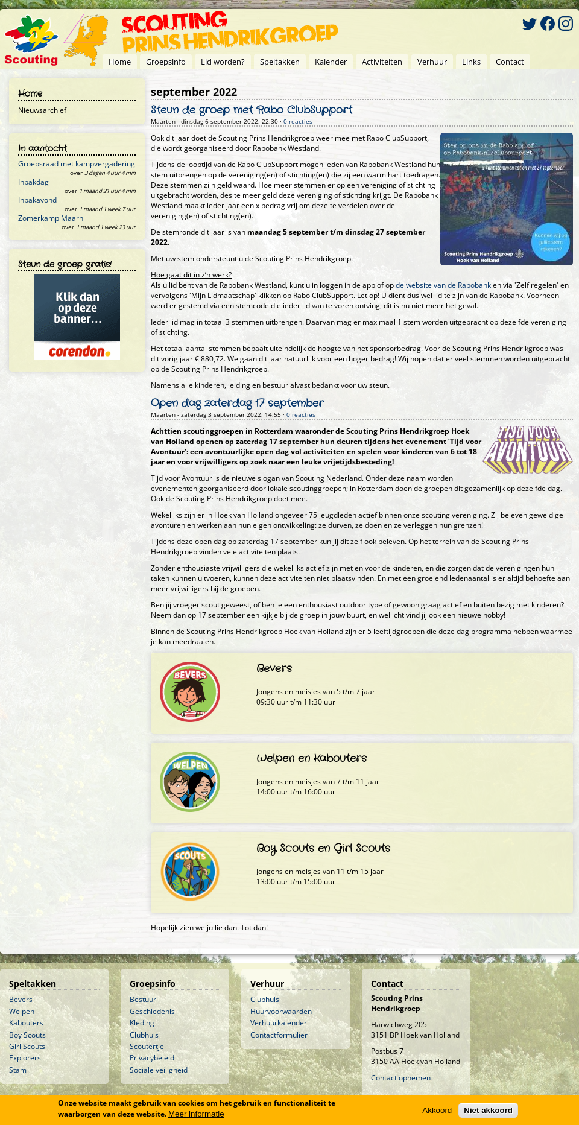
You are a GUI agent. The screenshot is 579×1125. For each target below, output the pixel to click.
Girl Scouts (27, 1046)
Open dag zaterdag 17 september (237, 403)
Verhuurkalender (278, 1023)
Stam (18, 1070)
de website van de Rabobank (443, 285)
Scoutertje (147, 1046)
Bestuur (143, 999)
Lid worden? (223, 61)
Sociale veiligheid (159, 1070)
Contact (510, 61)
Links (471, 61)
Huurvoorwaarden (281, 1011)
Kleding (142, 1023)
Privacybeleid (152, 1058)
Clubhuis (144, 1035)
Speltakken (280, 61)
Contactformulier (279, 1035)
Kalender (331, 61)
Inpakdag (33, 182)
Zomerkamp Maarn (50, 218)
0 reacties (297, 121)
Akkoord (437, 1110)
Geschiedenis (152, 1011)
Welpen (21, 1011)
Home (120, 61)
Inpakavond (37, 200)
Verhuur (432, 61)
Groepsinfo (166, 61)
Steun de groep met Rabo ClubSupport (251, 110)
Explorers (25, 1058)
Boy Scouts (27, 1035)
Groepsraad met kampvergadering (76, 164)
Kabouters (26, 1023)
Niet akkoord (488, 1110)
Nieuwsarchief (42, 110)
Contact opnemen (401, 1078)
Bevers (21, 999)
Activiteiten (382, 61)
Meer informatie (196, 1113)
